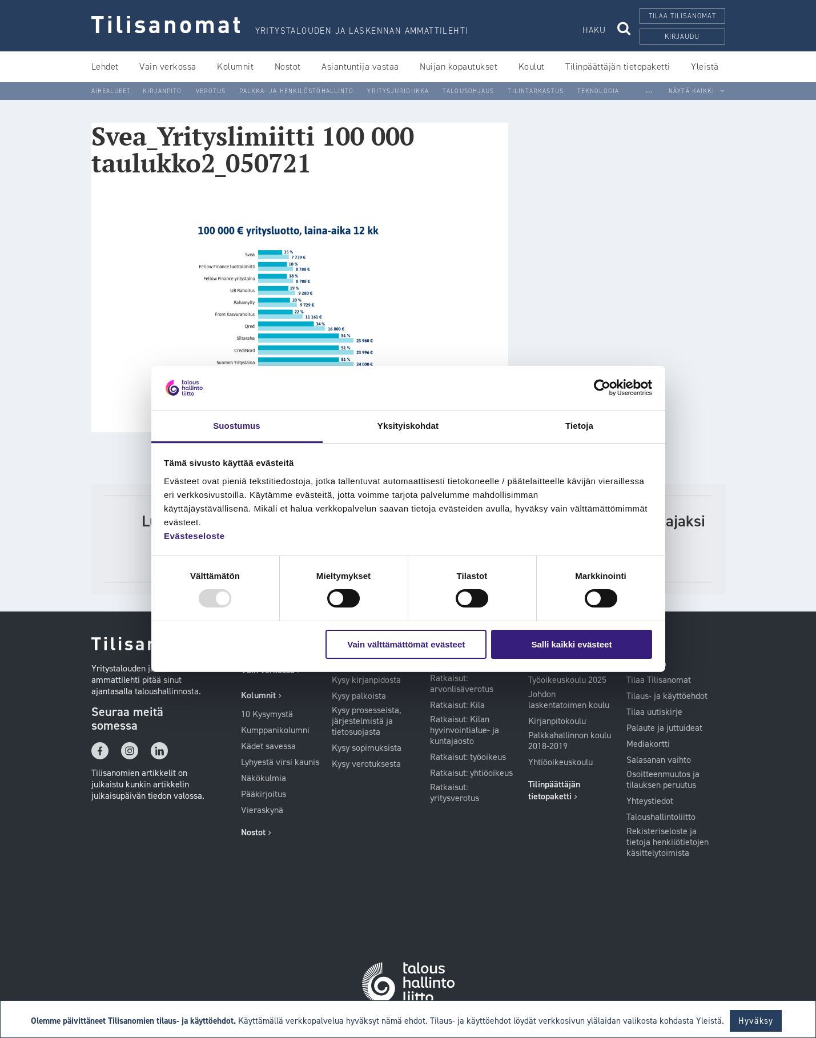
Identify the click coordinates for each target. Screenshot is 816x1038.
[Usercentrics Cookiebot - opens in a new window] (602, 387)
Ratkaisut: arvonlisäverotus (461, 684)
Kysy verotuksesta (366, 764)
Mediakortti (648, 744)
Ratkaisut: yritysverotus (454, 793)
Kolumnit (235, 67)
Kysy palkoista (359, 696)
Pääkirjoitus (263, 794)
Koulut (531, 67)
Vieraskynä (262, 810)
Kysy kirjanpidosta (366, 680)
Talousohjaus (468, 91)
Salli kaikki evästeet (571, 644)
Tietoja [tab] (579, 426)
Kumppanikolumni (275, 730)
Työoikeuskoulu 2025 (567, 680)
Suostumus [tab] (236, 426)
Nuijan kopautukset (458, 67)
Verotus (211, 91)
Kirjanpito (162, 91)
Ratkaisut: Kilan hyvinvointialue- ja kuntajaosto (464, 730)
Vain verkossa (167, 67)
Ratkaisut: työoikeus (468, 757)
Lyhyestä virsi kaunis (280, 762)
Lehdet (105, 67)
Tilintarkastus (535, 91)
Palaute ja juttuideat (664, 728)
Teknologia (598, 91)
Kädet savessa (268, 746)
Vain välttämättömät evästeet (406, 644)
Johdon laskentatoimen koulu (568, 700)
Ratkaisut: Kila (457, 705)
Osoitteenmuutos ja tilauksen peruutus (663, 780)
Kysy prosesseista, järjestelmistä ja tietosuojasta (366, 721)
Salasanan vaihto (658, 760)
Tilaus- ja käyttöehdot (667, 696)
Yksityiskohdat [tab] (408, 426)
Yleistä (705, 67)
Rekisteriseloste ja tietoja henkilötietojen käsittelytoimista (667, 842)
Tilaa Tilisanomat (658, 680)
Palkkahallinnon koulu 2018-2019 (569, 741)
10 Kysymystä (267, 714)
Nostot (288, 67)
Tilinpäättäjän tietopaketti (617, 67)
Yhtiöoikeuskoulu (560, 762)
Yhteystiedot (649, 801)
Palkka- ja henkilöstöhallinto (296, 91)
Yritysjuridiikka (398, 91)
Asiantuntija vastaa (360, 67)
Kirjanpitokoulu (557, 721)
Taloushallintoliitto (661, 817)
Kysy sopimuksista (366, 748)
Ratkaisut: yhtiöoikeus (471, 773)
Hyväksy (755, 1021)
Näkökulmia (263, 778)
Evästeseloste (194, 536)
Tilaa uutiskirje (654, 712)
